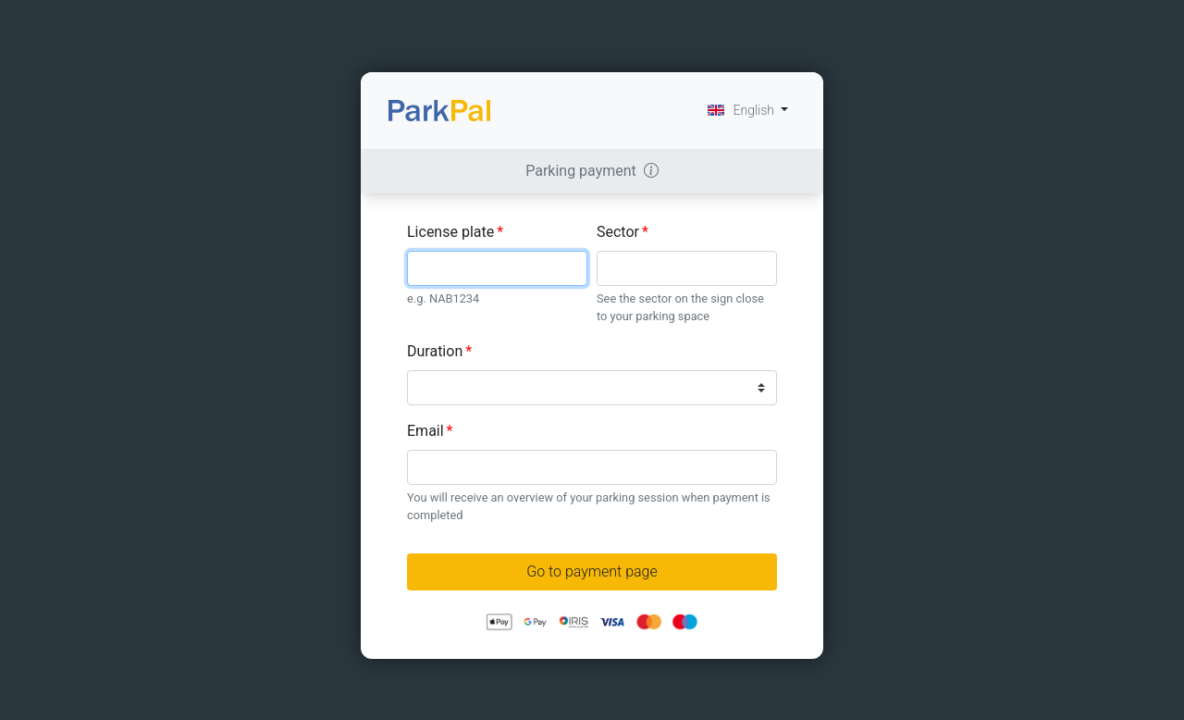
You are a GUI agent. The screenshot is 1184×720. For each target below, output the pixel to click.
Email (430, 431)
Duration (439, 351)
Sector (622, 232)
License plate (455, 232)
